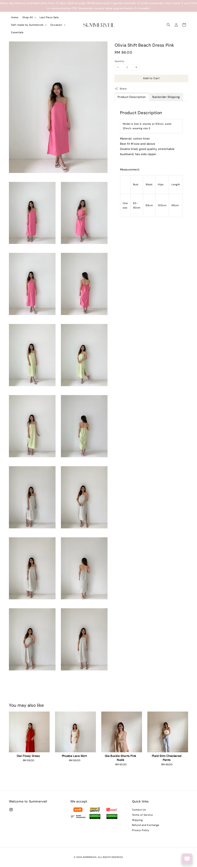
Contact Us (139, 809)
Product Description (132, 97)
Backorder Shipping (166, 97)
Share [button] (121, 88)
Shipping (137, 820)
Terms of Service (142, 814)
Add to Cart (151, 78)
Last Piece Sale (49, 17)
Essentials (17, 32)
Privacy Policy (140, 830)
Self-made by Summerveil (27, 24)
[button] (168, 25)
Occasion (56, 24)
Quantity (119, 61)
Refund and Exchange (145, 825)
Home (14, 17)
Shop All (28, 17)
